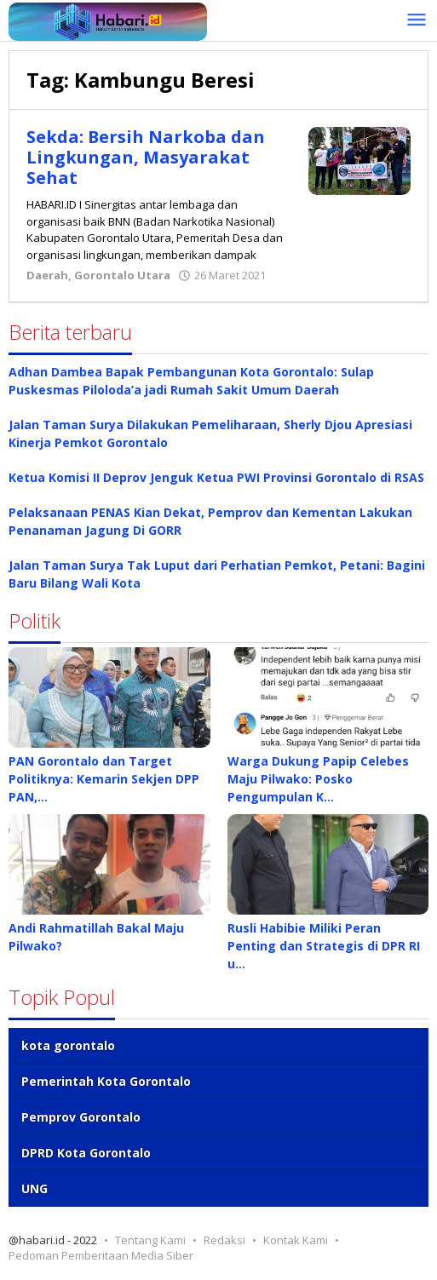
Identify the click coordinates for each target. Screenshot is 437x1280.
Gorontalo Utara (122, 275)
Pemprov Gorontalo (81, 1117)
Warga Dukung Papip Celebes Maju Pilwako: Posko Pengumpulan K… (318, 779)
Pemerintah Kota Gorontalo (106, 1081)
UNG (34, 1188)
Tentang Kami (150, 1240)
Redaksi (224, 1240)
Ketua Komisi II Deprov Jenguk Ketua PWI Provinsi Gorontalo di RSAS (216, 477)
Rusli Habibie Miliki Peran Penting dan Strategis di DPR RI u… (323, 946)
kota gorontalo (68, 1045)
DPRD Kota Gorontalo (86, 1153)
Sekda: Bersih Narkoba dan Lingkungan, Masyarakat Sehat (146, 157)
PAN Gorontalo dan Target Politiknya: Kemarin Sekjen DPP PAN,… (104, 779)
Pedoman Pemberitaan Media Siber (101, 1255)
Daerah (47, 275)
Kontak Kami (295, 1240)
